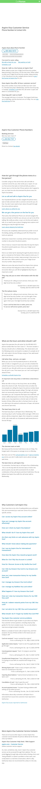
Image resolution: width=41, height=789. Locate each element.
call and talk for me (21, 455)
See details (16, 146)
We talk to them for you (9, 62)
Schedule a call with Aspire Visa (11, 375)
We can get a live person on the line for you (18, 212)
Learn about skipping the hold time (12, 227)
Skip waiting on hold (24, 62)
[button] (39, 1)
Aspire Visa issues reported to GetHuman (14, 703)
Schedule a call (6, 64)
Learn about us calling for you (11, 209)
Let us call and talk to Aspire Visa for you (17, 196)
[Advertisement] (20, 92)
